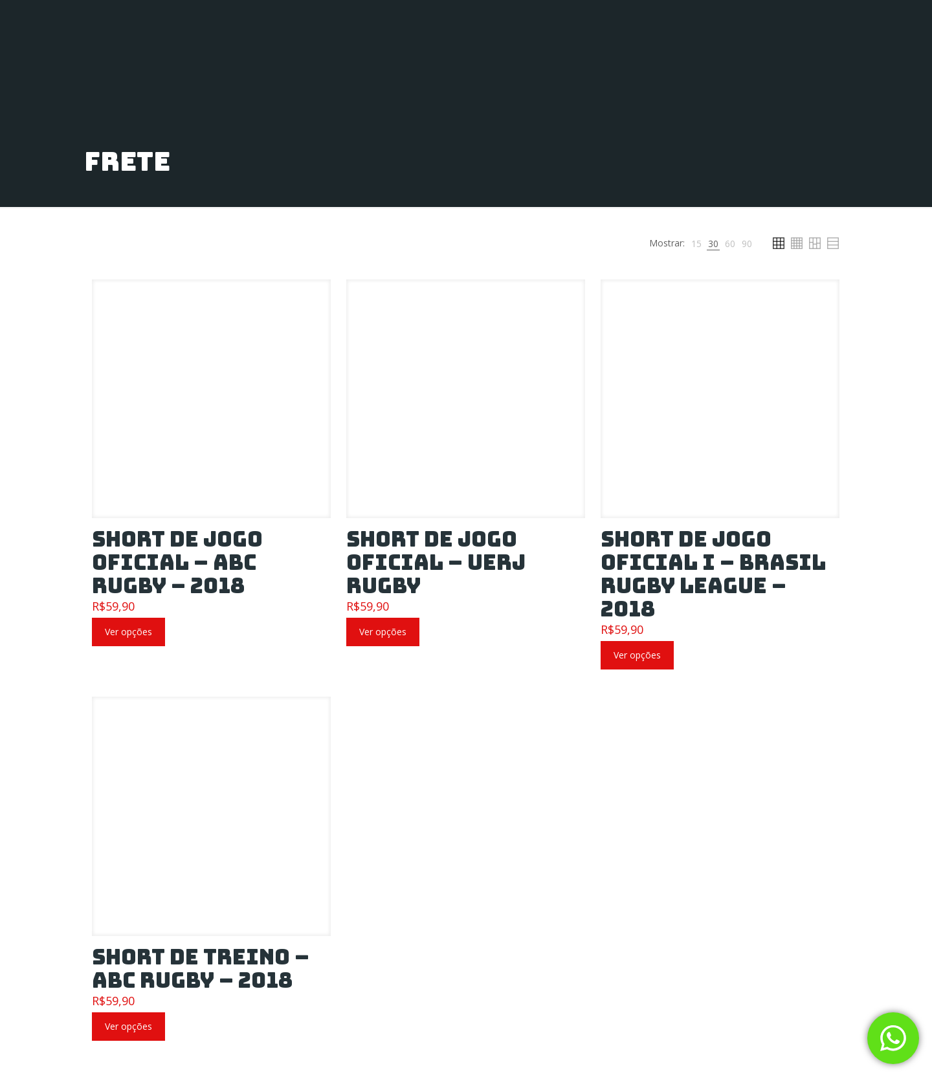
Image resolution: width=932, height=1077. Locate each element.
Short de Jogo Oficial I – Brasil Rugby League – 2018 (713, 574)
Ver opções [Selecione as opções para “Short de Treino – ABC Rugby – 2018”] (128, 1026)
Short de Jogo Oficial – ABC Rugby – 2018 (177, 562)
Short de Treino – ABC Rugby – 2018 (200, 968)
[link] (696, 243)
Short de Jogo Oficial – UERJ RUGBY (436, 562)
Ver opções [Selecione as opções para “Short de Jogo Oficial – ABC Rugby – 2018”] (128, 632)
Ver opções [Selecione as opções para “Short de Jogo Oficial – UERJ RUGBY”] (382, 632)
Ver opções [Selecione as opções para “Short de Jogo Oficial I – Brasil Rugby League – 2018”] (637, 655)
